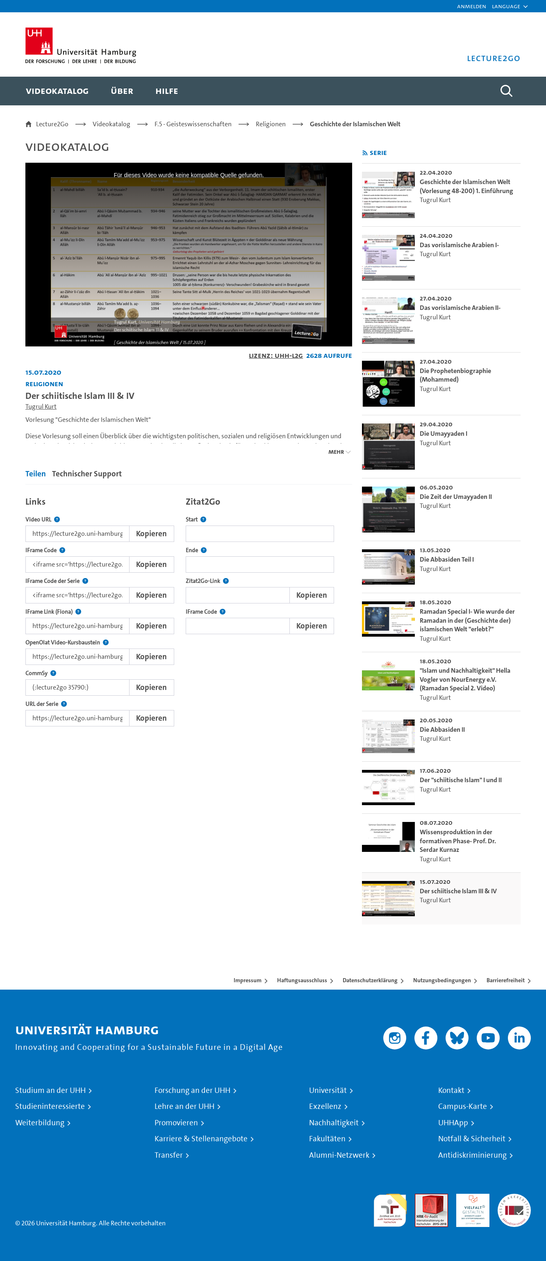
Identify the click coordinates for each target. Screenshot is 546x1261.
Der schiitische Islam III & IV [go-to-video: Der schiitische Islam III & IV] (458, 891)
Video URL (42, 519)
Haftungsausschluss (302, 980)
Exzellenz (325, 1106)
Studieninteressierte (50, 1106)
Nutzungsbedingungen (442, 980)
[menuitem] (57, 91)
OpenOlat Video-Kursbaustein (67, 642)
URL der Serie (46, 704)
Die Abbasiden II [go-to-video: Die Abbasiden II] (442, 729)
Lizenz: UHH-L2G (276, 355)
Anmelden (471, 6)
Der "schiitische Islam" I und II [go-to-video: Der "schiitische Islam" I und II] (461, 780)
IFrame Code (45, 550)
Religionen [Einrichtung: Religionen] (44, 383)
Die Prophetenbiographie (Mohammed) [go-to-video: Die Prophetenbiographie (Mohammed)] (455, 375)
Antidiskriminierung (472, 1155)
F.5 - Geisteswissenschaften (193, 124)
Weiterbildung (39, 1123)
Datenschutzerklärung (370, 980)
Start (196, 519)
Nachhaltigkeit (334, 1123)
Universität (328, 1090)
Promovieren (176, 1123)
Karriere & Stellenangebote (201, 1139)
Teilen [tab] (35, 473)
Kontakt (451, 1090)
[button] (506, 6)
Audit (422, 1198)
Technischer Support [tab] (87, 473)
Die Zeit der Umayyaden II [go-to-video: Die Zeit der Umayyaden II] (456, 496)
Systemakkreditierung (514, 1198)
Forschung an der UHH (192, 1090)
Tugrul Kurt (41, 406)
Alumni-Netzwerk (339, 1155)
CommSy (40, 673)
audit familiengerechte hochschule (390, 1208)
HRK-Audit (470, 1198)
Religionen (271, 124)
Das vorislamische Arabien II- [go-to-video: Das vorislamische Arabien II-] (460, 307)
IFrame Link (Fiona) (53, 612)
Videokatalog (111, 124)
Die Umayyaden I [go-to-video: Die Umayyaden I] (443, 433)
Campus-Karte (462, 1106)
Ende (196, 550)
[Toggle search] (506, 91)
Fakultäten (327, 1139)
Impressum (248, 980)
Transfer (169, 1155)
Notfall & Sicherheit (471, 1139)
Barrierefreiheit (506, 980)
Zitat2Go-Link (207, 581)
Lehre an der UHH (184, 1106)
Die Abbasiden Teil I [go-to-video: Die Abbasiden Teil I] (447, 559)
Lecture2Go (52, 124)
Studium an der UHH (50, 1090)
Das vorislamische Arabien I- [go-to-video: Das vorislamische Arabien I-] (459, 245)
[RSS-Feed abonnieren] (365, 153)
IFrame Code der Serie (56, 581)
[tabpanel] (188, 609)
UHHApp (453, 1123)
